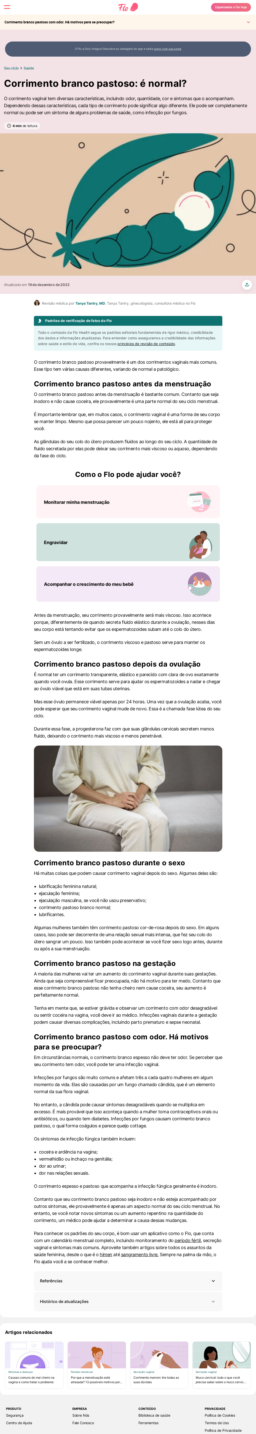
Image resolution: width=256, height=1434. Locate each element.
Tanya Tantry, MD (90, 303)
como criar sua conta (167, 49)
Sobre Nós (80, 1415)
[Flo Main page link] (128, 11)
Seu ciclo (11, 68)
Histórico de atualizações (128, 1301)
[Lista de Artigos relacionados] (128, 1365)
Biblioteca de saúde (154, 1415)
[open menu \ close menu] (11, 11)
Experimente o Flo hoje (219, 11)
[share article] (247, 285)
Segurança (15, 1415)
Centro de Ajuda (19, 1423)
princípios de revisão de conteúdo (146, 344)
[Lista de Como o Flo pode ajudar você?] (128, 543)
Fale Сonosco (83, 1423)
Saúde (29, 68)
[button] (128, 1281)
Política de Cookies (220, 1415)
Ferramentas (148, 1423)
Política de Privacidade (223, 1430)
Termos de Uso (217, 1423)
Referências (51, 1280)
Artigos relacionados (29, 1332)
